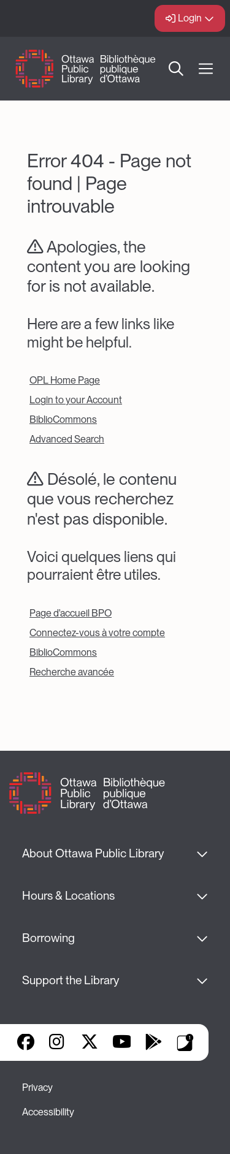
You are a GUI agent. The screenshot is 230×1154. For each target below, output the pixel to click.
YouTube (121, 1043)
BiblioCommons (63, 419)
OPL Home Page (64, 380)
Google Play (153, 1043)
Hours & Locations (68, 896)
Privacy (37, 1087)
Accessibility (48, 1112)
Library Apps (185, 1042)
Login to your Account (75, 400)
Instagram (57, 1043)
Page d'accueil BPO (70, 613)
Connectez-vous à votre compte (97, 633)
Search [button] (177, 68)
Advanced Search (66, 439)
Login (190, 18)
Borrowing (48, 938)
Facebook (25, 1043)
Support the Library (70, 980)
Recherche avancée (71, 672)
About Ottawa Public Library (93, 853)
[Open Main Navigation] (206, 69)
